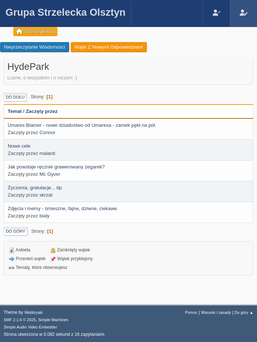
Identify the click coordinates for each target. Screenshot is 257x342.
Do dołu (15, 97)
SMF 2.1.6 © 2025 (20, 320)
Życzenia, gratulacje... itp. (35, 187)
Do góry (15, 231)
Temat (15, 111)
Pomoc (191, 312)
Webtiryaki (34, 312)
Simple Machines (53, 320)
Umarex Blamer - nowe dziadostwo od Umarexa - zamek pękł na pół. (82, 125)
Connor (48, 132)
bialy (44, 215)
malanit (47, 153)
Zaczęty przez (41, 111)
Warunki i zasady (216, 312)
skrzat (46, 195)
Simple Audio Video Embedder (30, 327)
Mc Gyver (50, 174)
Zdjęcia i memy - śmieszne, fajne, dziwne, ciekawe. (63, 208)
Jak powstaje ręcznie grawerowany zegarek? (56, 167)
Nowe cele (19, 146)
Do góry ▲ (244, 312)
